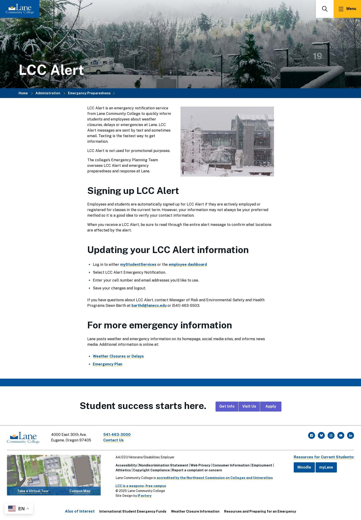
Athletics (123, 470)
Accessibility (126, 465)
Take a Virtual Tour (33, 491)
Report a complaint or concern (197, 470)
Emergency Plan (107, 364)
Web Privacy (200, 465)
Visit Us (249, 406)
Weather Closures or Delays (118, 356)
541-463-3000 (117, 434)
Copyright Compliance (151, 470)
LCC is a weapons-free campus (141, 486)
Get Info (227, 406)
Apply (270, 406)
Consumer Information (231, 465)
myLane (326, 467)
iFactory (144, 496)
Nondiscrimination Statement (163, 465)
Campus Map (79, 491)
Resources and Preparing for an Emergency (260, 511)
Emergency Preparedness (89, 93)
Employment (262, 465)
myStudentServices (138, 264)
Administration (47, 93)
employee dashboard (188, 264)
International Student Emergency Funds (132, 511)
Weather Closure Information (195, 511)
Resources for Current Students (323, 457)
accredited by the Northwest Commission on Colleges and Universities (215, 478)
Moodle (304, 467)
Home (23, 93)
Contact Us (113, 440)
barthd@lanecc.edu (149, 305)
